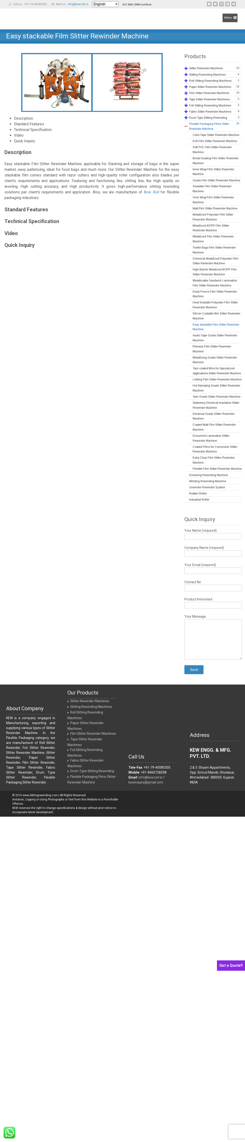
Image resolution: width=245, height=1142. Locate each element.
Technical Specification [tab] (33, 129)
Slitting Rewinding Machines (91, 707)
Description (17, 152)
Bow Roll (151, 192)
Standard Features (26, 209)
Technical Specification (31, 221)
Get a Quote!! (231, 965)
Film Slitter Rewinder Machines (93, 733)
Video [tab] (19, 135)
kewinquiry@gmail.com (146, 782)
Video (11, 233)
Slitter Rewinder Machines (89, 701)
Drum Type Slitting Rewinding (92, 771)
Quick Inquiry (19, 245)
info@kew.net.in (78, 4)
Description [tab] (23, 118)
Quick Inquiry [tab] (24, 141)
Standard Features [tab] (29, 124)
